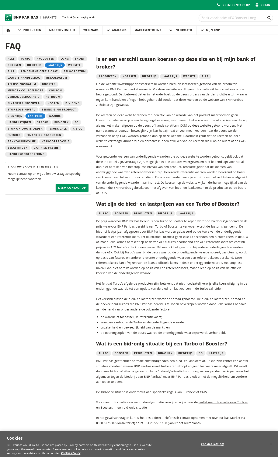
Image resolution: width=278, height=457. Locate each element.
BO (76, 122)
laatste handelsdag (24, 78)
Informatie (181, 30)
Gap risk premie (46, 148)
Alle (11, 58)
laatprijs (55, 65)
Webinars (91, 30)
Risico (78, 128)
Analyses (117, 30)
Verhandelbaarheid (24, 97)
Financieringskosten (44, 135)
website (74, 65)
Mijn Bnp (210, 30)
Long (64, 58)
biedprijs (34, 65)
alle (11, 71)
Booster (49, 84)
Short (80, 58)
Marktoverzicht (62, 30)
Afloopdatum (75, 71)
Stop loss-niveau (22, 109)
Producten (29, 30)
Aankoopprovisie (22, 141)
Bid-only (61, 122)
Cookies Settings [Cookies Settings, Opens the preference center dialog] (212, 445)
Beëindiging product (59, 109)
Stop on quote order (25, 128)
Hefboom (53, 97)
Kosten (53, 103)
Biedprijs (15, 116)
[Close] (271, 445)
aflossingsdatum (22, 84)
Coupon (55, 90)
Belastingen (18, 148)
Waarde (55, 116)
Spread (42, 122)
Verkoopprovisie (55, 141)
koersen (14, 65)
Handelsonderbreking (26, 154)
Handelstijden (19, 122)
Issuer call (58, 128)
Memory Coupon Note (25, 90)
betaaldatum (56, 78)
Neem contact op (72, 188)
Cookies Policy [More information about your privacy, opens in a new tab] (70, 455)
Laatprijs (35, 116)
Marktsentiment (148, 30)
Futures (14, 135)
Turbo (26, 58)
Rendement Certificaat (39, 71)
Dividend (72, 103)
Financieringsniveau (25, 103)
